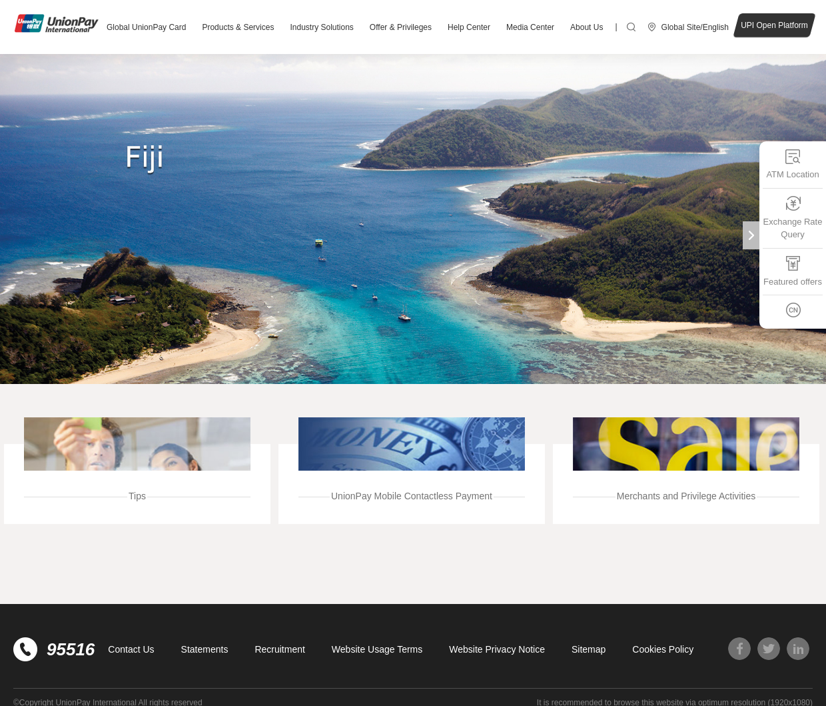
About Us (586, 27)
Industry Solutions (321, 27)
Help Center (469, 27)
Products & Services (238, 27)
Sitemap (589, 649)
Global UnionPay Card (146, 27)
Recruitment (279, 649)
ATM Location (792, 163)
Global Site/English (695, 27)
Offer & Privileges (401, 27)
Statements (204, 649)
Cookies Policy (662, 649)
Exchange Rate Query (793, 217)
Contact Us (131, 649)
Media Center (530, 27)
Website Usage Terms (377, 649)
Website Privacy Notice (497, 649)
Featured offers (792, 270)
